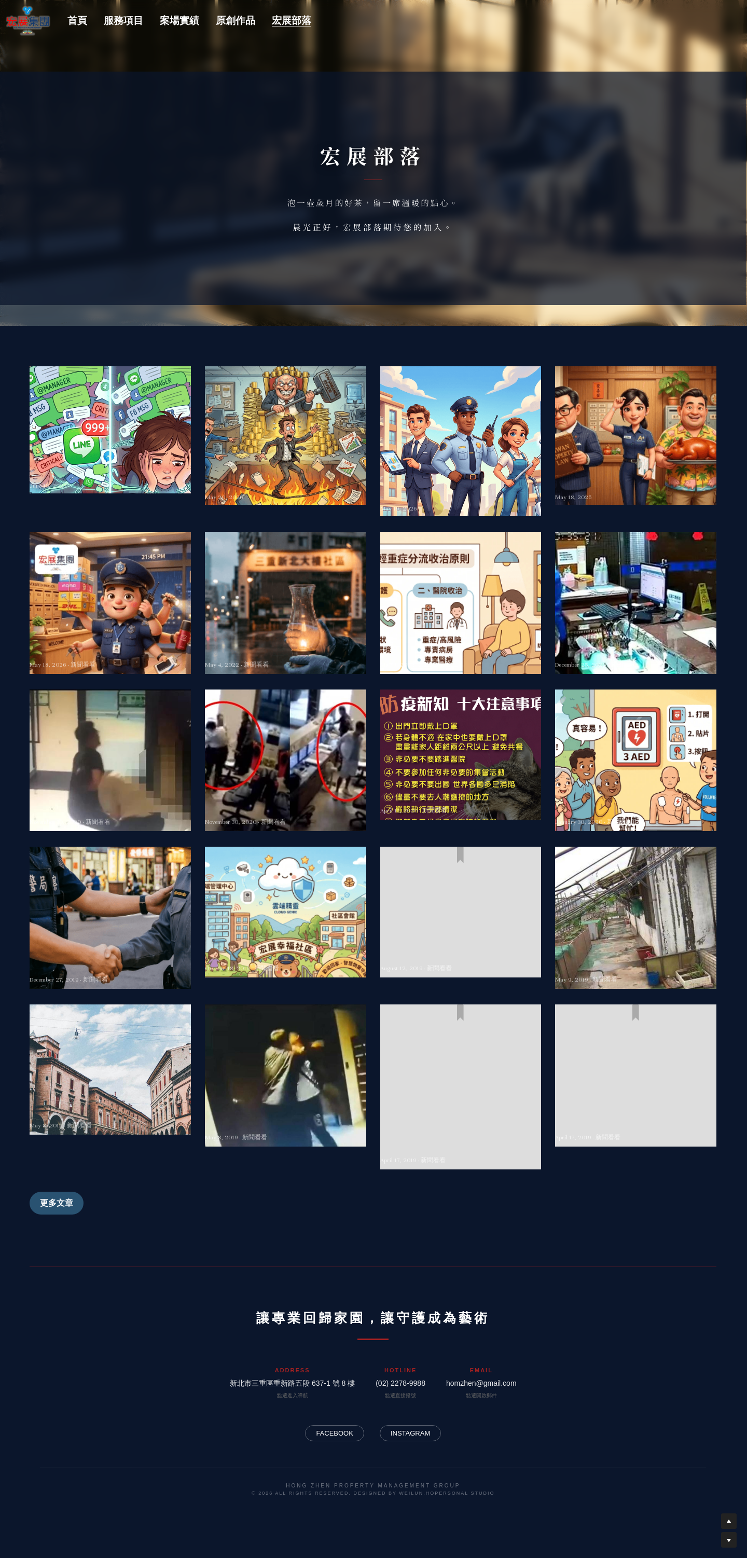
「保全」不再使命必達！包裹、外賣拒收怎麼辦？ (634, 1117)
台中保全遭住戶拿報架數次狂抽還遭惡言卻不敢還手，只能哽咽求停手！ (634, 645)
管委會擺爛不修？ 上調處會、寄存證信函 (635, 960)
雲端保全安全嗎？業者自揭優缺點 (275, 954)
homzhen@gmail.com (481, 1383)
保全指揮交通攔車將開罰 (431, 954)
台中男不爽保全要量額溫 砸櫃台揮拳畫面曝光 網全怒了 (285, 802)
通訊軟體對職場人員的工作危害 (95, 473)
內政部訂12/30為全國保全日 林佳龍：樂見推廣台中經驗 (108, 960)
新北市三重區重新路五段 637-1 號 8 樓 (292, 1383)
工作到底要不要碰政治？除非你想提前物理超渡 (284, 479)
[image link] (28, 19)
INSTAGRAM (410, 1433)
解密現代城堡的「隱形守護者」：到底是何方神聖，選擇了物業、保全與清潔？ (457, 485)
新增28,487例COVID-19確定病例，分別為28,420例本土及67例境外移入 (285, 645)
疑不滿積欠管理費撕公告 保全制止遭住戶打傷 (285, 1117)
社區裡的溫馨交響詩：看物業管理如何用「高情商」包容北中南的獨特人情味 (634, 479)
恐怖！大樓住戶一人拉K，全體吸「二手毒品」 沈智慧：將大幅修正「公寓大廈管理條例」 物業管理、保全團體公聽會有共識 (461, 1129)
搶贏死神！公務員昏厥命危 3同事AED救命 (628, 802)
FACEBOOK (334, 1433)
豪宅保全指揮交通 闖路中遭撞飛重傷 (106, 1112)
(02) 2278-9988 (400, 1383)
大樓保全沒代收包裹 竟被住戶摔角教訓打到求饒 (110, 802)
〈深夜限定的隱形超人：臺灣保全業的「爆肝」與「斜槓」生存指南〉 (109, 645)
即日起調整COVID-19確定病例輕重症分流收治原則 (458, 645)
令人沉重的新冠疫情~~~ (430, 797)
